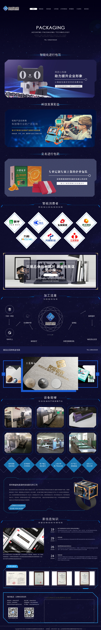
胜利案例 (71, 9)
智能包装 (41, 9)
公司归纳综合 (63, 9)
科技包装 (48, 9)
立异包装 (56, 9)
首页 (33, 9)
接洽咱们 (86, 9)
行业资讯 (79, 9)
